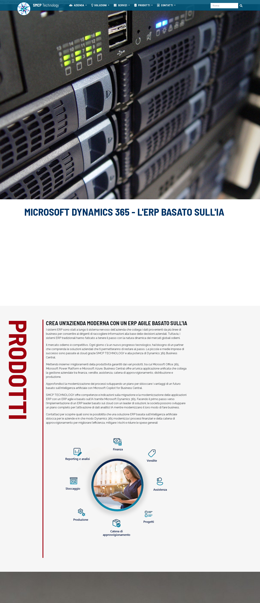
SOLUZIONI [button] (99, 5)
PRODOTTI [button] (142, 5)
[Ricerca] (224, 5)
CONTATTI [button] (165, 5)
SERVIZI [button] (121, 5)
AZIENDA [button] (77, 5)
